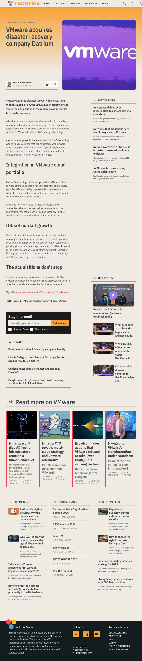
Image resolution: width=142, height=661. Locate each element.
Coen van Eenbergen (47, 477)
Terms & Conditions (119, 646)
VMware (31, 22)
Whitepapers (111, 502)
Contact (113, 642)
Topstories (60, 3)
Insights (89, 3)
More (105, 3)
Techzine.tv (106, 278)
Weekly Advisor (43, 329)
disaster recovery (42, 300)
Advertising (115, 636)
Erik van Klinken (13, 482)
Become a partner (118, 632)
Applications (20, 22)
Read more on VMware (45, 401)
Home (46, 3)
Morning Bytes (21, 329)
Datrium (29, 300)
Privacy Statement (119, 649)
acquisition (19, 300)
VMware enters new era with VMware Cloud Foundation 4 (40, 292)
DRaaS (54, 300)
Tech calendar (67, 502)
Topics (73, 3)
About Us (113, 639)
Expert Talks (21, 502)
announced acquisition (26, 121)
